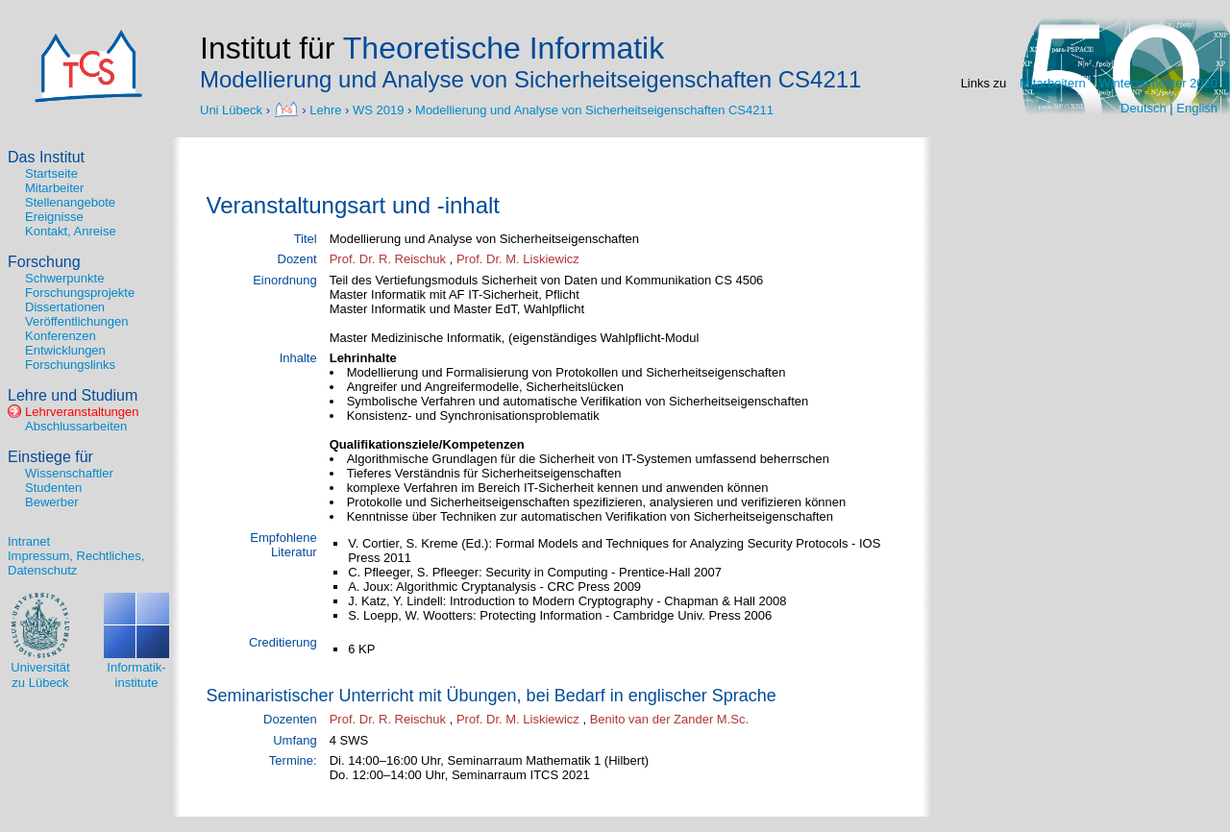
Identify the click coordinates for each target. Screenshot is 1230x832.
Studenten (53, 487)
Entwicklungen (65, 350)
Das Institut (46, 157)
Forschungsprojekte (80, 292)
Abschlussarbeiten (76, 426)
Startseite (51, 173)
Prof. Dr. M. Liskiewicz (517, 259)
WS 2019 (378, 109)
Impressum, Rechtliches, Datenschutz (76, 563)
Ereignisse (54, 216)
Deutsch (1143, 108)
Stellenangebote (70, 202)
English (1197, 108)
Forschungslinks (70, 364)
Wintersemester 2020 (1158, 83)
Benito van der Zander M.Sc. (669, 719)
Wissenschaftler (69, 473)
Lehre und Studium (72, 395)
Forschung (44, 262)
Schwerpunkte (64, 278)
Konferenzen (60, 336)
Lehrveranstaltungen (82, 411)
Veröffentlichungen (76, 321)
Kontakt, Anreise (70, 231)
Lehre (325, 109)
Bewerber (52, 502)
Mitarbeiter (54, 188)
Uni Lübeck (233, 109)
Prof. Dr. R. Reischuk (388, 259)
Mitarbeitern (1053, 83)
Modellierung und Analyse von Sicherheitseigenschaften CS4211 (594, 109)
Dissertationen (65, 307)
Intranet (29, 541)
